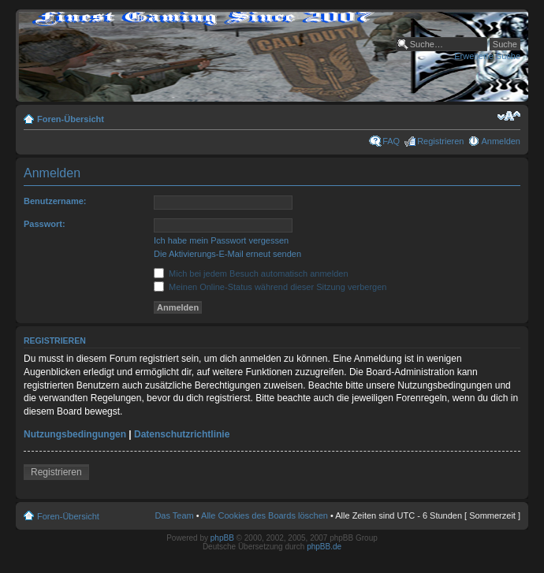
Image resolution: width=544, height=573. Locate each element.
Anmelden (500, 141)
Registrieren (440, 141)
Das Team (174, 515)
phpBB (222, 538)
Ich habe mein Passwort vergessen (221, 240)
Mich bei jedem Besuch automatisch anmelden (251, 273)
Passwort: (44, 224)
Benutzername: (55, 201)
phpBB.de (324, 546)
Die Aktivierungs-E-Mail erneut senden (227, 254)
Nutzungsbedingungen (75, 434)
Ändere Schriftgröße (508, 116)
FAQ (391, 141)
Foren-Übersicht (70, 119)
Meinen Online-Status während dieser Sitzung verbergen (270, 287)
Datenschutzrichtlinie (181, 434)
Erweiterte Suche (487, 56)
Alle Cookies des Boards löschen (264, 515)
